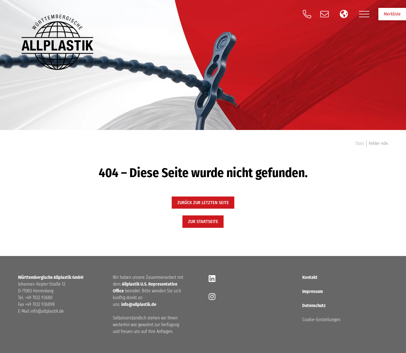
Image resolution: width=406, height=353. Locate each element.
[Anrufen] (307, 14)
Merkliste (392, 14)
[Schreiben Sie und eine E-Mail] (324, 14)
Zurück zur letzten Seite (203, 202)
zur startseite (203, 221)
